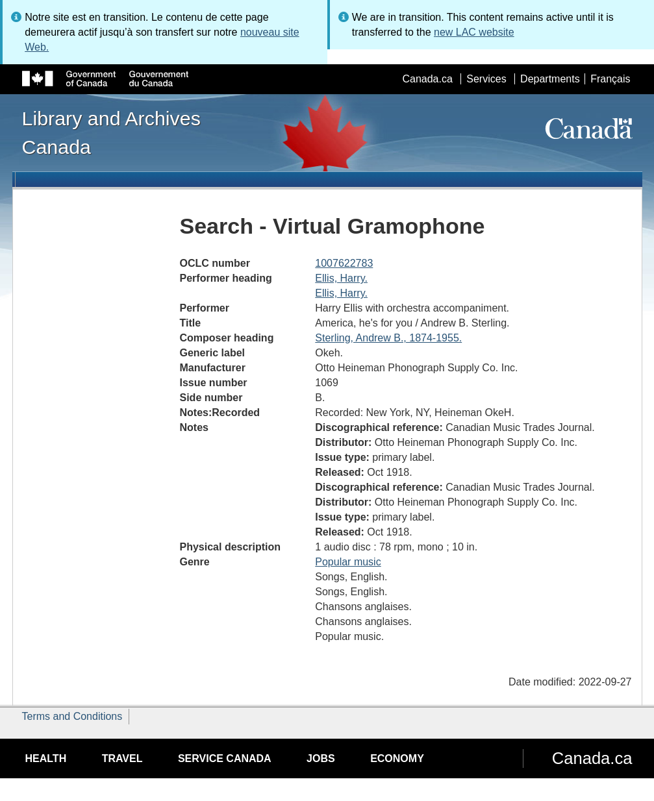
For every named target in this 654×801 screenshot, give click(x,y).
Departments (550, 78)
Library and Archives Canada (111, 132)
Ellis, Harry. (341, 278)
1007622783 (344, 263)
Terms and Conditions (72, 716)
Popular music (348, 561)
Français (610, 78)
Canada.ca (427, 78)
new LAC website (474, 32)
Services (486, 78)
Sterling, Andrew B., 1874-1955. (388, 337)
